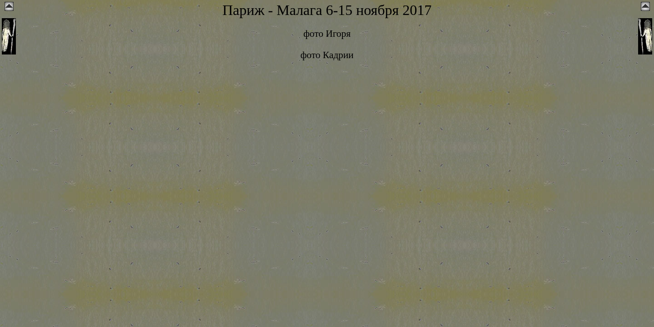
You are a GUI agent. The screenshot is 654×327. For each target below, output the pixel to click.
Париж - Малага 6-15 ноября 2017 (327, 10)
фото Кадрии (327, 55)
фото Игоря (327, 33)
